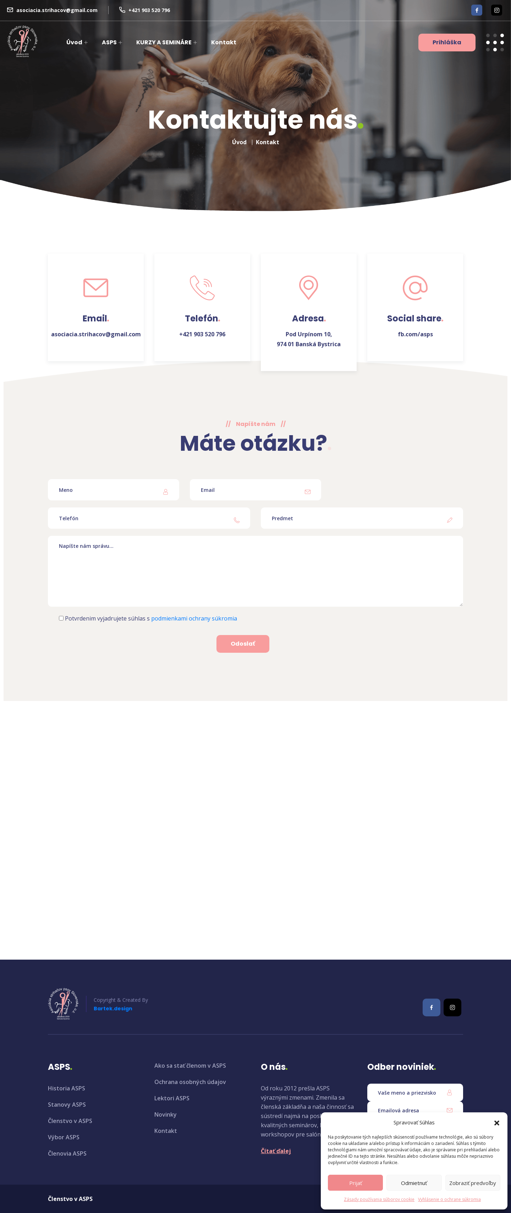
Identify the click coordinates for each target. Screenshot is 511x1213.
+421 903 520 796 (149, 10)
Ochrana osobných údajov (190, 1082)
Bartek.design (113, 1008)
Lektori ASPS (171, 1098)
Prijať (355, 1182)
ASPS (109, 42)
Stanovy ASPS (67, 1104)
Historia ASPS (66, 1088)
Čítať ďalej (276, 1151)
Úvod (74, 42)
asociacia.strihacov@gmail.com (57, 10)
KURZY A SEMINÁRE (164, 42)
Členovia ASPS (67, 1153)
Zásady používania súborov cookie (379, 1199)
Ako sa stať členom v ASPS (190, 1065)
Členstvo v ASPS (70, 1121)
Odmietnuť (414, 1182)
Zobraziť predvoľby (472, 1182)
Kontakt (223, 42)
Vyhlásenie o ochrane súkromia (449, 1199)
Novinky (165, 1114)
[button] (496, 1122)
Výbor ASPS (63, 1137)
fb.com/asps (415, 334)
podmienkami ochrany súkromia (194, 618)
